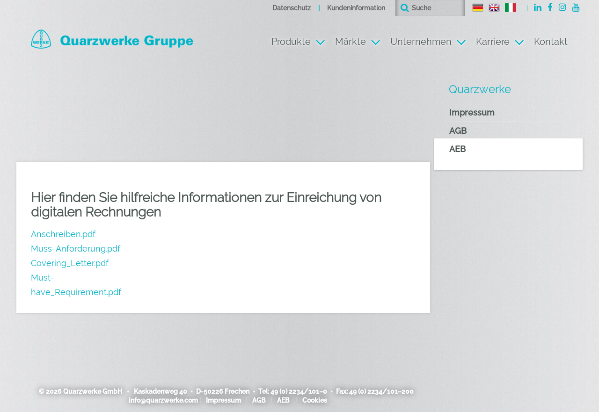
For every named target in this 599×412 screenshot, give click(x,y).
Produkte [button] (291, 41)
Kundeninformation (356, 8)
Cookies (314, 400)
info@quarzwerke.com (163, 400)
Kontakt (551, 41)
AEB (457, 149)
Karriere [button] (493, 41)
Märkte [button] (350, 41)
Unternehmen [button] (421, 41)
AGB (458, 131)
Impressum (472, 112)
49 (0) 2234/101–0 (298, 391)
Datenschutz (291, 8)
